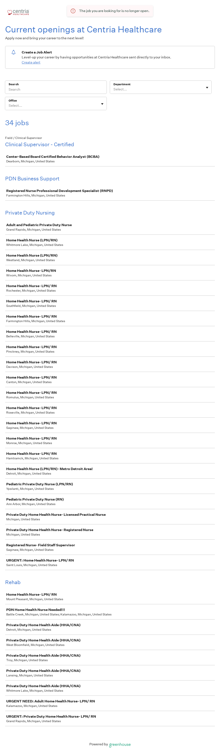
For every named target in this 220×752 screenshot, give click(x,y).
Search (14, 84)
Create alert (31, 62)
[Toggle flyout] (207, 87)
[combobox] (113, 89)
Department (121, 84)
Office (13, 100)
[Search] (56, 90)
